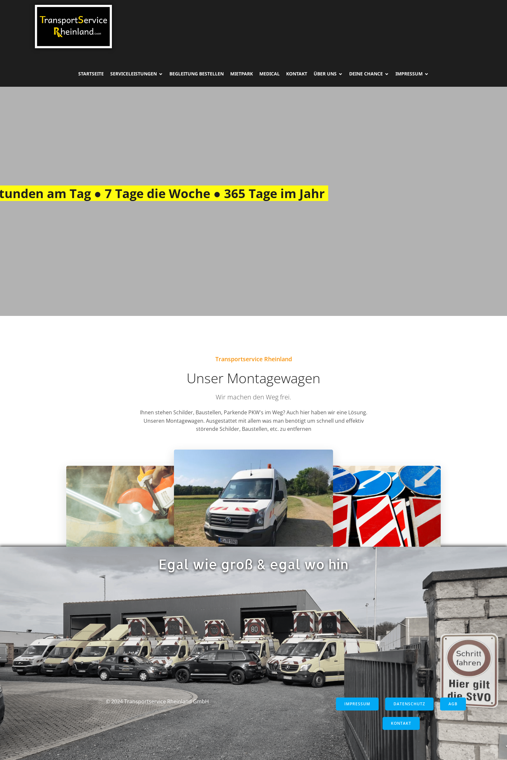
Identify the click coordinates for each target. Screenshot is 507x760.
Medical (269, 74)
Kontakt (296, 74)
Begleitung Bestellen (196, 74)
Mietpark (241, 74)
